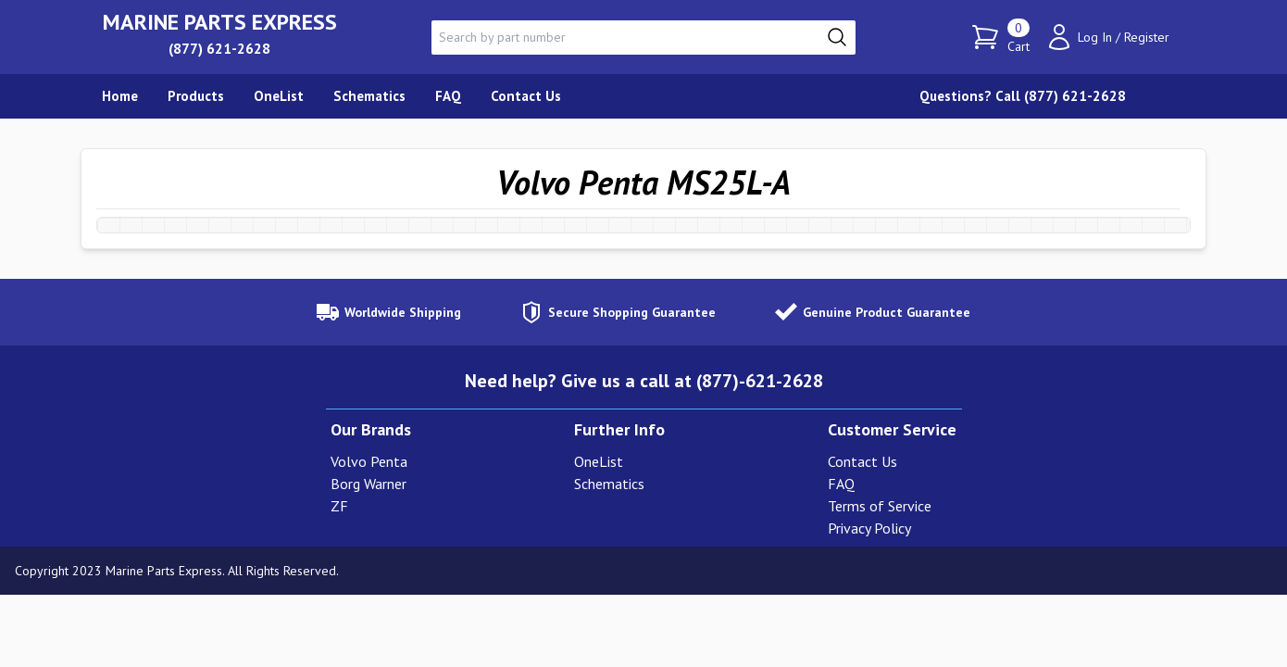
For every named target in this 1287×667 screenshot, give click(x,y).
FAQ (841, 483)
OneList (598, 461)
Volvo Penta (369, 461)
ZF (339, 506)
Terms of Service (879, 506)
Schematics (609, 483)
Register (1146, 37)
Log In (1095, 37)
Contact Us (862, 461)
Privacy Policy (869, 528)
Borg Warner (368, 483)
